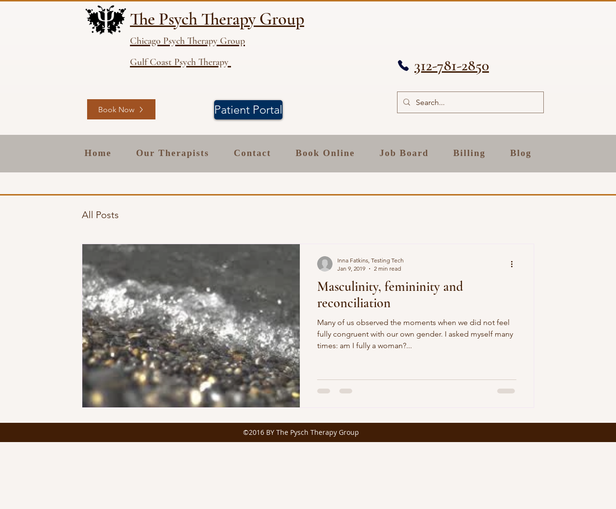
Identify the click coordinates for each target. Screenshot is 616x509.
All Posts (100, 215)
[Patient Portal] (248, 109)
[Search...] (469, 102)
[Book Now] (121, 109)
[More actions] (515, 264)
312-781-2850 (451, 65)
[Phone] (403, 65)
